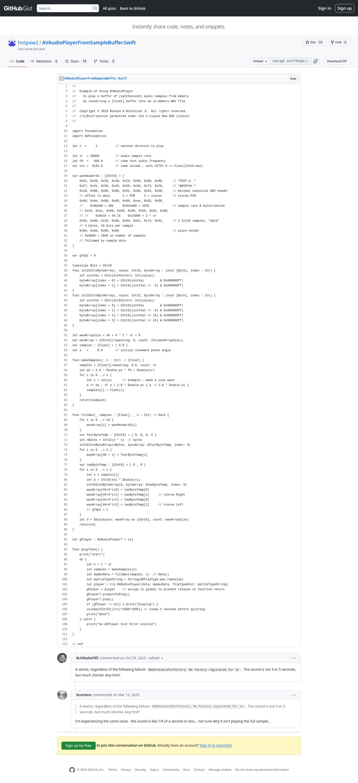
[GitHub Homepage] (72, 770)
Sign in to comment (216, 745)
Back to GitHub (132, 8)
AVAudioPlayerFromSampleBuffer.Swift (89, 42)
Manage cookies (220, 770)
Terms (112, 770)
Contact (199, 770)
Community (171, 770)
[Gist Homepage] (18, 8)
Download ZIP (337, 61)
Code (17, 61)
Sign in (324, 8)
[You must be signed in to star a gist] (314, 42)
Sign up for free (78, 745)
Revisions (45, 61)
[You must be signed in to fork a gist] (339, 42)
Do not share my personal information (262, 770)
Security (140, 770)
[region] (179, 365)
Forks (105, 61)
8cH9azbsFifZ (87, 657)
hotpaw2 (28, 42)
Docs (186, 770)
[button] (315, 61)
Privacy (126, 770)
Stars (76, 61)
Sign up (344, 8)
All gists (109, 8)
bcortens (83, 694)
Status (154, 770)
